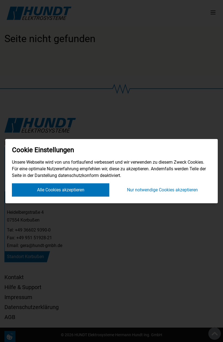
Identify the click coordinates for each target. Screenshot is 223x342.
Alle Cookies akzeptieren (60, 189)
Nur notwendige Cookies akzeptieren (162, 189)
